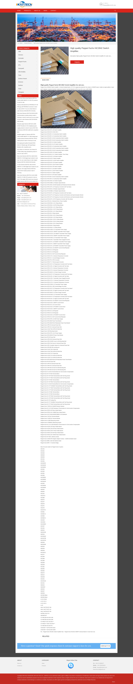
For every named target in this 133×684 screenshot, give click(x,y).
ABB (19, 51)
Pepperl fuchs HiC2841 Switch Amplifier (52, 631)
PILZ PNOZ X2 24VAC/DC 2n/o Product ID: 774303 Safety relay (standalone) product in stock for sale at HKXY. (27, 151)
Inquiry (77, 62)
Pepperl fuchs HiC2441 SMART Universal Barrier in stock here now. (80, 631)
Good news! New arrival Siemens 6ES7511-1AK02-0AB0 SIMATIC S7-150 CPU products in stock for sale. (27, 100)
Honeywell (21, 68)
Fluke (19, 88)
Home (21, 43)
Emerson (20, 82)
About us (37, 10)
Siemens (20, 55)
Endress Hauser (22, 78)
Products (27, 10)
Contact (53, 10)
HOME (19, 10)
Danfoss (20, 85)
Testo (19, 75)
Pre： (42, 631)
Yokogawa (21, 92)
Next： (63, 631)
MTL (19, 65)
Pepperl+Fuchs (22, 61)
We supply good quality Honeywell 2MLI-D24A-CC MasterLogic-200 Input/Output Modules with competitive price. (26, 145)
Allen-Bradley (21, 71)
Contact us (19, 665)
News (45, 10)
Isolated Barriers (28, 43)
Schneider (21, 58)
